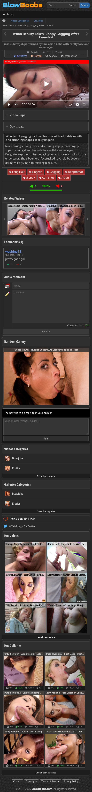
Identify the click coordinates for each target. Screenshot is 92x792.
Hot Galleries (12, 645)
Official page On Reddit (22, 518)
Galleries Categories (17, 484)
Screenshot (71, 56)
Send (46, 438)
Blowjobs (34, 52)
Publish (46, 331)
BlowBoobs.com (41, 789)
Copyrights (31, 781)
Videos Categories (16, 449)
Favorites (22, 56)
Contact (17, 781)
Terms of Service (50, 781)
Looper (37, 56)
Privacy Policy (71, 781)
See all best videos (46, 637)
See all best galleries (46, 772)
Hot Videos (11, 535)
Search (84, 5)
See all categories (46, 476)
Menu (10, 14)
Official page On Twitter (22, 526)
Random (53, 56)
